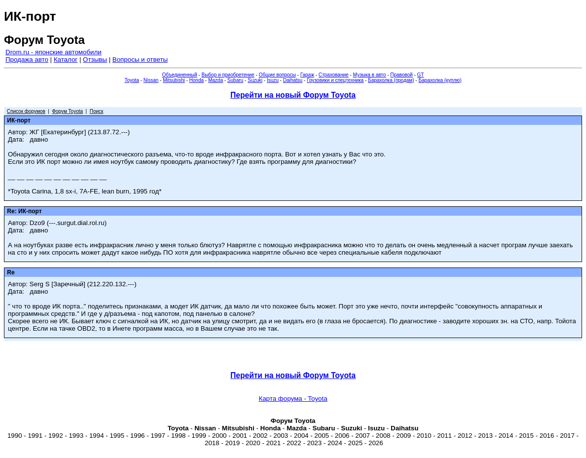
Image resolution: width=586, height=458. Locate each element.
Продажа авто (26, 59)
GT (420, 74)
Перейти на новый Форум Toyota (293, 95)
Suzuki (255, 80)
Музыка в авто (369, 74)
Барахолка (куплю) (439, 80)
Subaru (235, 80)
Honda (196, 80)
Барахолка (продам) (391, 80)
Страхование (334, 74)
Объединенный (179, 74)
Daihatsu (292, 80)
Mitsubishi (173, 80)
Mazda (215, 80)
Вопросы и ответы (140, 59)
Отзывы (95, 59)
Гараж (307, 74)
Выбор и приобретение (227, 74)
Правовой (401, 74)
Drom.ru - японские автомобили (53, 52)
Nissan (151, 80)
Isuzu (273, 80)
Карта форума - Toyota (292, 398)
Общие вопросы (277, 74)
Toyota (131, 80)
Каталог (65, 59)
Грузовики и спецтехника (335, 80)
